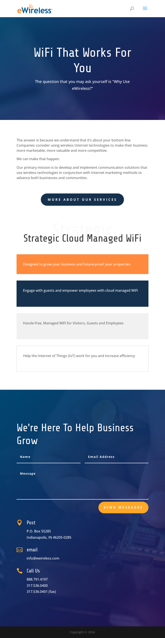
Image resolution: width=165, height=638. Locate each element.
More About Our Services (82, 199)
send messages (123, 507)
